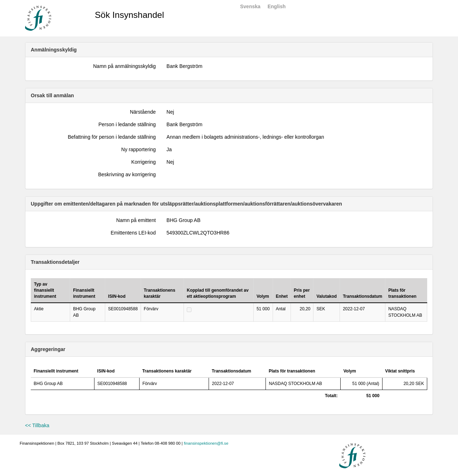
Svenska (250, 6)
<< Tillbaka (37, 425)
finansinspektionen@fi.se (206, 443)
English (277, 6)
